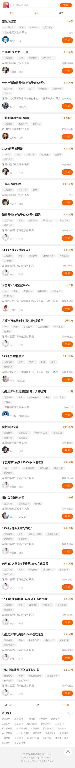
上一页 (8, 705)
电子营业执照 (27, 761)
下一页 (66, 705)
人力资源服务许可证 (44, 761)
